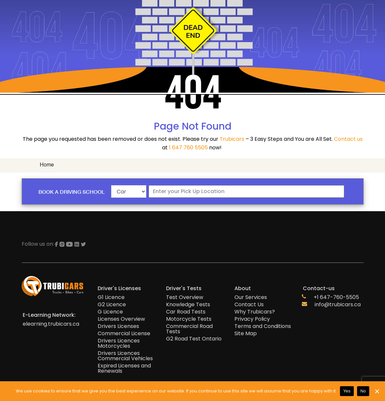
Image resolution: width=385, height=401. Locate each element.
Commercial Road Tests (189, 329)
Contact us (348, 139)
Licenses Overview (121, 319)
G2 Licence (112, 304)
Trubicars (232, 139)
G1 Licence (111, 297)
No (363, 390)
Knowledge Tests (188, 304)
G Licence (110, 311)
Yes (346, 390)
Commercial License (124, 333)
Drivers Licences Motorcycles (119, 343)
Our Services (250, 297)
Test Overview (184, 297)
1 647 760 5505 (188, 147)
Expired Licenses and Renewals (124, 368)
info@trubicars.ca (338, 304)
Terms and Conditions (262, 326)
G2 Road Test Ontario (194, 338)
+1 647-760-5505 (336, 297)
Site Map (245, 333)
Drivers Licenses (118, 326)
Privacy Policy (252, 319)
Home (47, 165)
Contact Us (249, 304)
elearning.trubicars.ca (51, 324)
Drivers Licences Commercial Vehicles (125, 356)
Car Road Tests (185, 311)
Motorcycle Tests (188, 319)
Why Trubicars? (254, 311)
